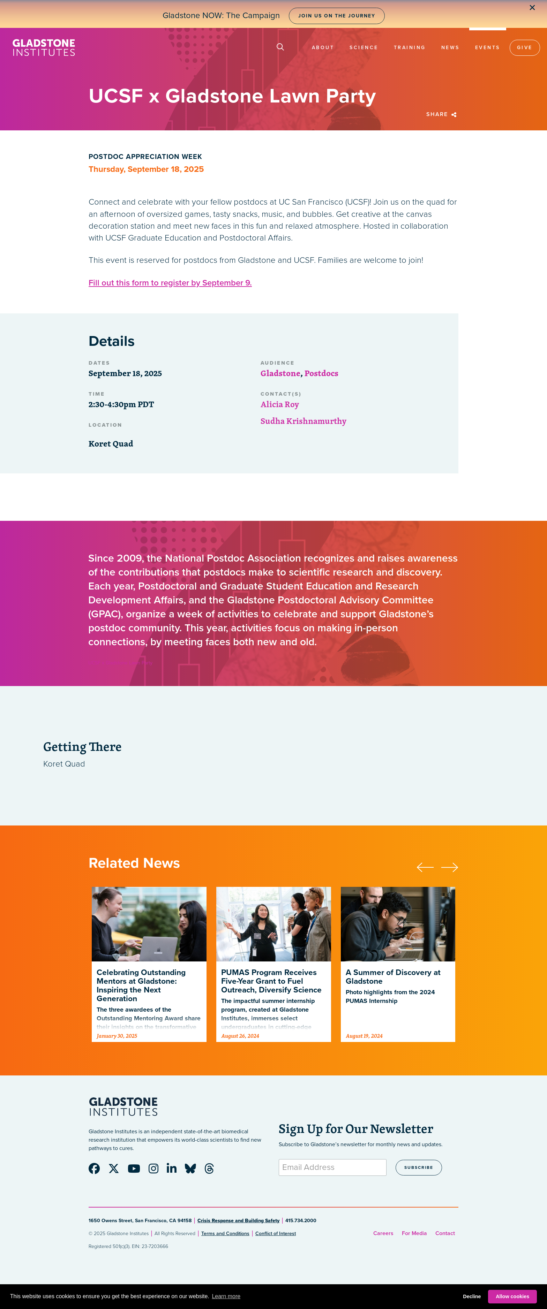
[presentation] (429, 866)
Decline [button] (472, 1296)
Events (487, 48)
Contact (445, 1233)
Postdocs (321, 373)
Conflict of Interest (275, 1233)
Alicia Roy (280, 404)
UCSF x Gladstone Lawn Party (120, 663)
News (450, 48)
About (323, 48)
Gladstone (280, 373)
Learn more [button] (226, 1296)
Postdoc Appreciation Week (145, 157)
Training (410, 48)
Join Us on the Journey (336, 16)
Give (525, 48)
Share (442, 114)
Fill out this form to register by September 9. (170, 283)
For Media (414, 1233)
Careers (383, 1233)
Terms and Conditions (225, 1233)
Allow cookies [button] (512, 1296)
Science (364, 48)
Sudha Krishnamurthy (304, 421)
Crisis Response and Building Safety (238, 1221)
